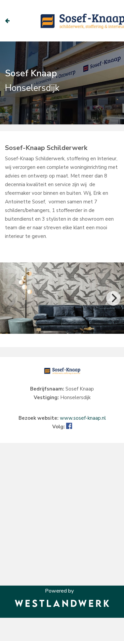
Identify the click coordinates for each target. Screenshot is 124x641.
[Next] (113, 298)
